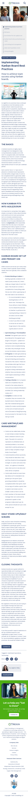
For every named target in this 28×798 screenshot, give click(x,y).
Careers (14, 752)
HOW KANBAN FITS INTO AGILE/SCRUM (13, 35)
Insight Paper (5, 57)
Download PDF (7, 675)
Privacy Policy (14, 755)
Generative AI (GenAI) (14, 764)
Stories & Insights (14, 750)
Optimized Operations (14, 653)
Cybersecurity (14, 762)
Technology (4, 655)
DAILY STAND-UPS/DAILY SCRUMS (12, 48)
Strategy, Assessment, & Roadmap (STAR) (14, 768)
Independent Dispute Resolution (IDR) (14, 766)
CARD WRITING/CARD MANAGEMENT (12, 44)
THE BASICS (7, 32)
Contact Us (6, 647)
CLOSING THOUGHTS (9, 51)
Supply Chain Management (14, 771)
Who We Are (14, 746)
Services (14, 748)
